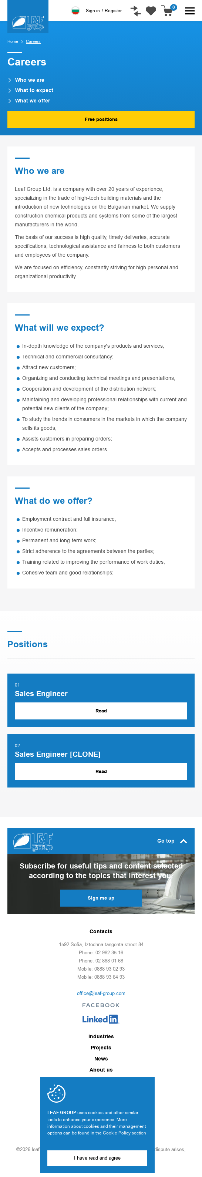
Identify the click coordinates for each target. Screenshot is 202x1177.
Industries (101, 1037)
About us (101, 1070)
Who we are (27, 80)
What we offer (29, 101)
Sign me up (101, 898)
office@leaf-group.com (101, 993)
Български (75, 10)
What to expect (31, 90)
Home (12, 42)
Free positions (101, 119)
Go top (172, 841)
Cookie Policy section (124, 1133)
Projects (101, 1048)
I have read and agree (97, 1158)
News (101, 1059)
